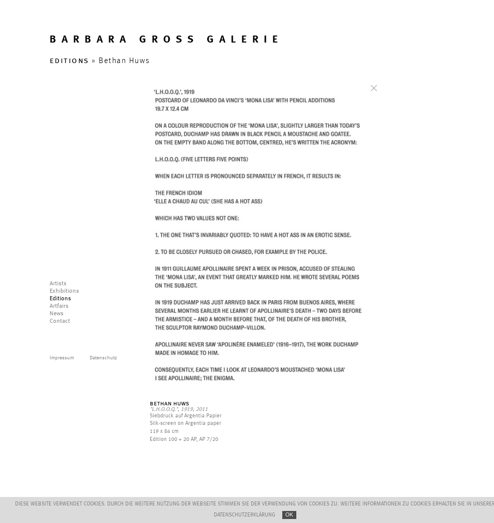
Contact (60, 321)
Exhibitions (64, 291)
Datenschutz (103, 357)
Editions (60, 299)
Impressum (62, 357)
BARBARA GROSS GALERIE (166, 40)
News (57, 314)
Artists (58, 284)
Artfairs (59, 306)
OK (289, 514)
